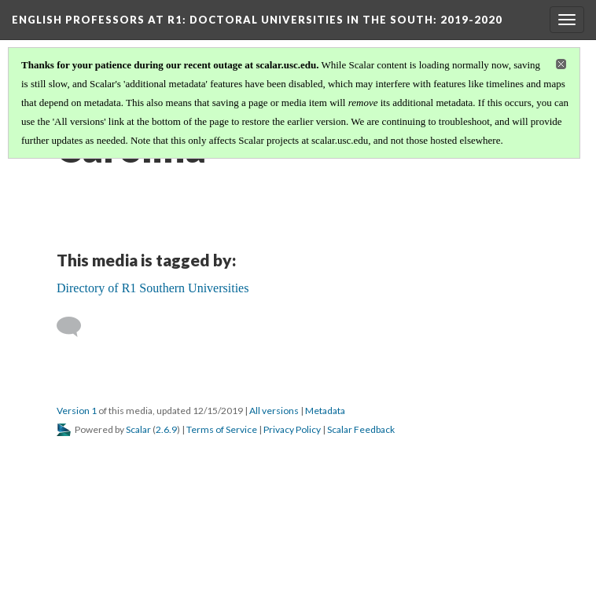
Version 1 (77, 410)
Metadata (325, 410)
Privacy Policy (292, 429)
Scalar (138, 429)
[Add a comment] (76, 327)
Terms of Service (221, 429)
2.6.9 (166, 429)
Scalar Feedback (361, 429)
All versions (274, 410)
